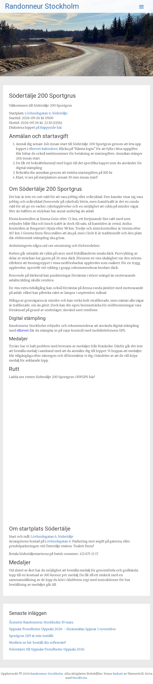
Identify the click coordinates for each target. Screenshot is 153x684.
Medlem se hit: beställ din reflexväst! (37, 642)
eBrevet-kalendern (43, 149)
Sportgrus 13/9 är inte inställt (31, 636)
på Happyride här (49, 127)
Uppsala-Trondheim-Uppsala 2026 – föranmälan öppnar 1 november (62, 629)
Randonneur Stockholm (42, 6)
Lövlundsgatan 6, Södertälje (46, 113)
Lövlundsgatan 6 (58, 541)
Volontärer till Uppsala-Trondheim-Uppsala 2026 (46, 649)
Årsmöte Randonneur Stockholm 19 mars (41, 622)
